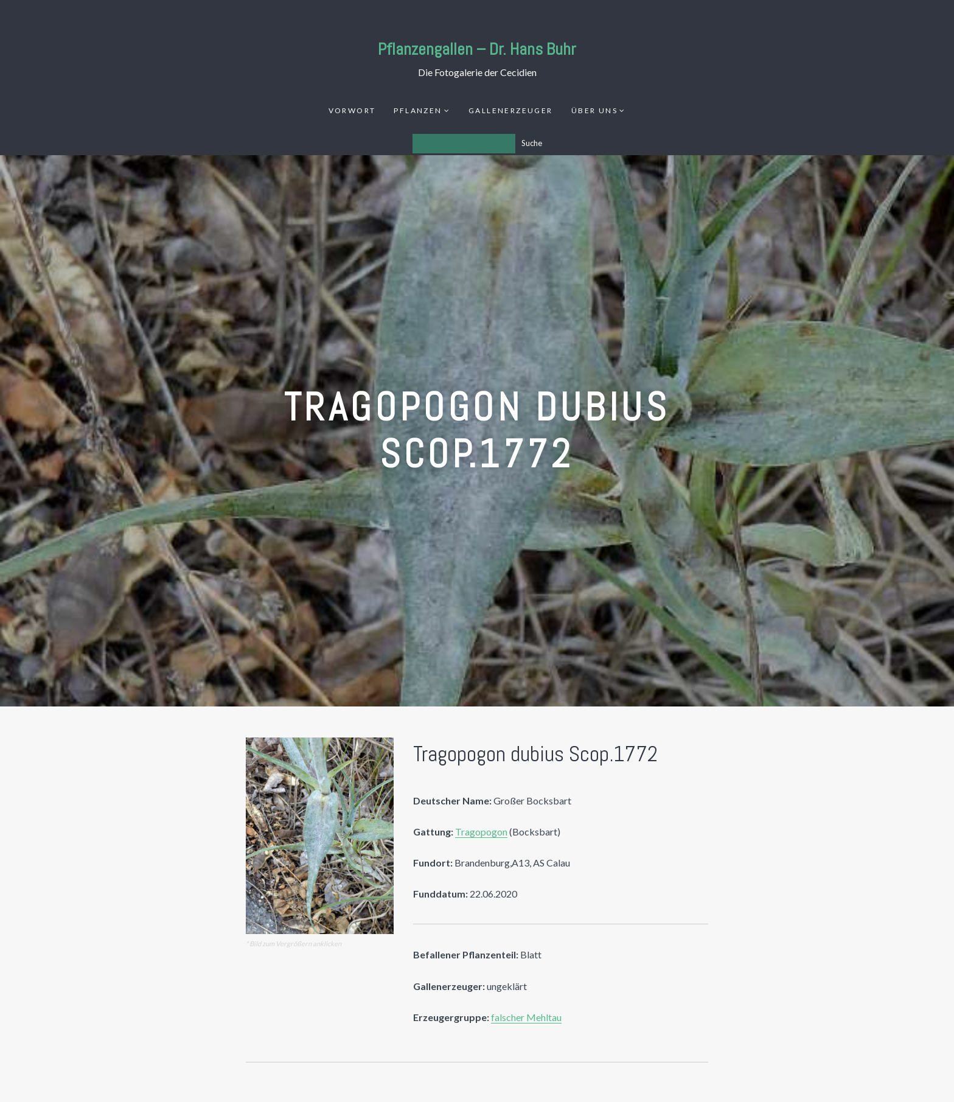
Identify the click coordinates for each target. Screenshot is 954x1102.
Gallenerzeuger (510, 110)
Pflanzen (418, 110)
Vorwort (352, 110)
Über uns (594, 110)
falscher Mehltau (526, 1017)
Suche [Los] (531, 143)
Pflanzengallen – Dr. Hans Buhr (477, 49)
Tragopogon (481, 831)
